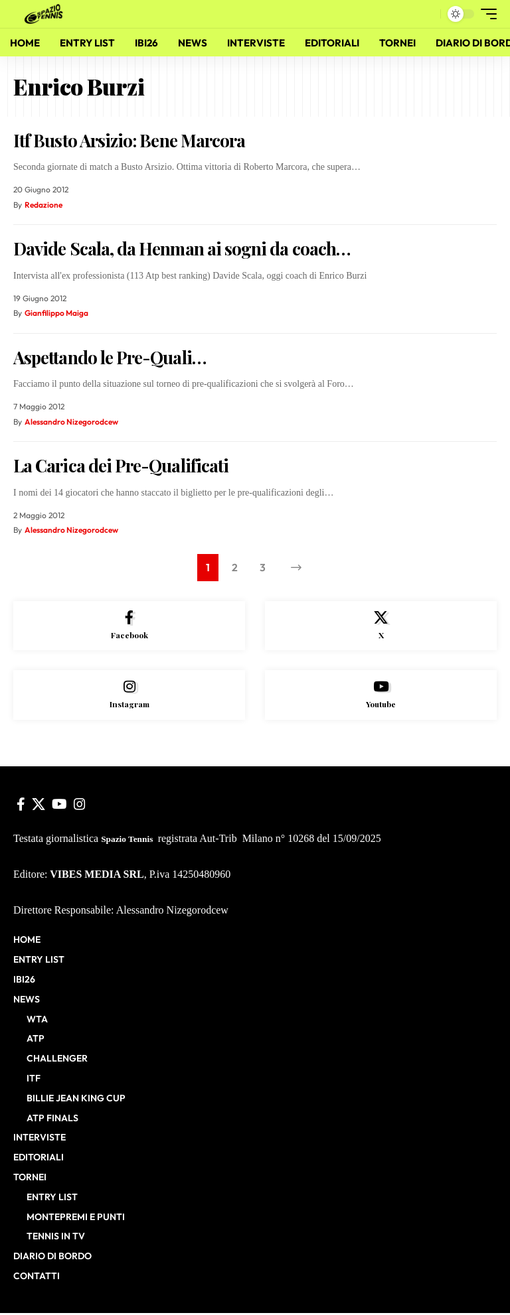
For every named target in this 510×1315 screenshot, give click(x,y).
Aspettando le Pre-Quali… (109, 357)
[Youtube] (381, 696)
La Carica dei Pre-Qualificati (120, 465)
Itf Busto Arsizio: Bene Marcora (129, 140)
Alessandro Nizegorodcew (71, 422)
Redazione (43, 205)
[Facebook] (129, 626)
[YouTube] (59, 805)
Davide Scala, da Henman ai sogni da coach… (181, 248)
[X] (381, 626)
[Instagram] (129, 696)
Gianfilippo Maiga (56, 313)
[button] (427, 14)
